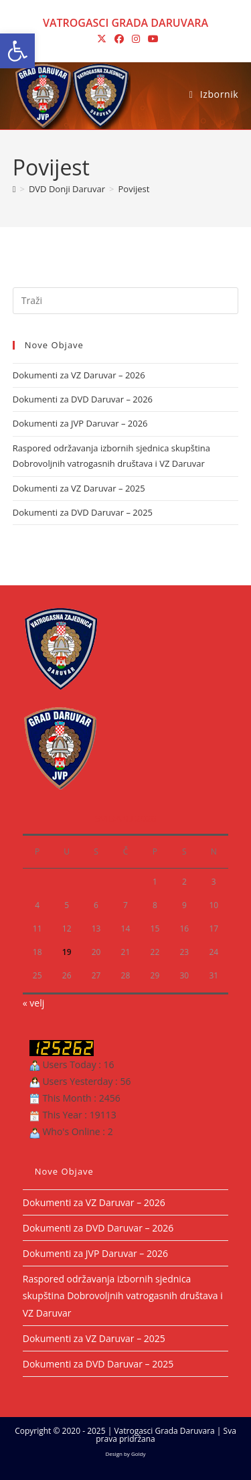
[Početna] (14, 189)
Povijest (134, 189)
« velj (34, 1002)
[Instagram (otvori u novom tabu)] (136, 39)
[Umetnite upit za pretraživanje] (126, 300)
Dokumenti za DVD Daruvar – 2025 (83, 512)
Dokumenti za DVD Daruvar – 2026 (83, 399)
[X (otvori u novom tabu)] (101, 39)
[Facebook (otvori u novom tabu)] (119, 39)
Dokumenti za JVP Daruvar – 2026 (80, 423)
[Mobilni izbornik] (213, 94)
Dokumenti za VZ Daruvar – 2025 (79, 488)
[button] (17, 50)
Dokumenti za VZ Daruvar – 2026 (79, 375)
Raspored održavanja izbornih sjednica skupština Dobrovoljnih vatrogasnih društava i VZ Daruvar (123, 1295)
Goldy (138, 1453)
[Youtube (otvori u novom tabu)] (151, 39)
